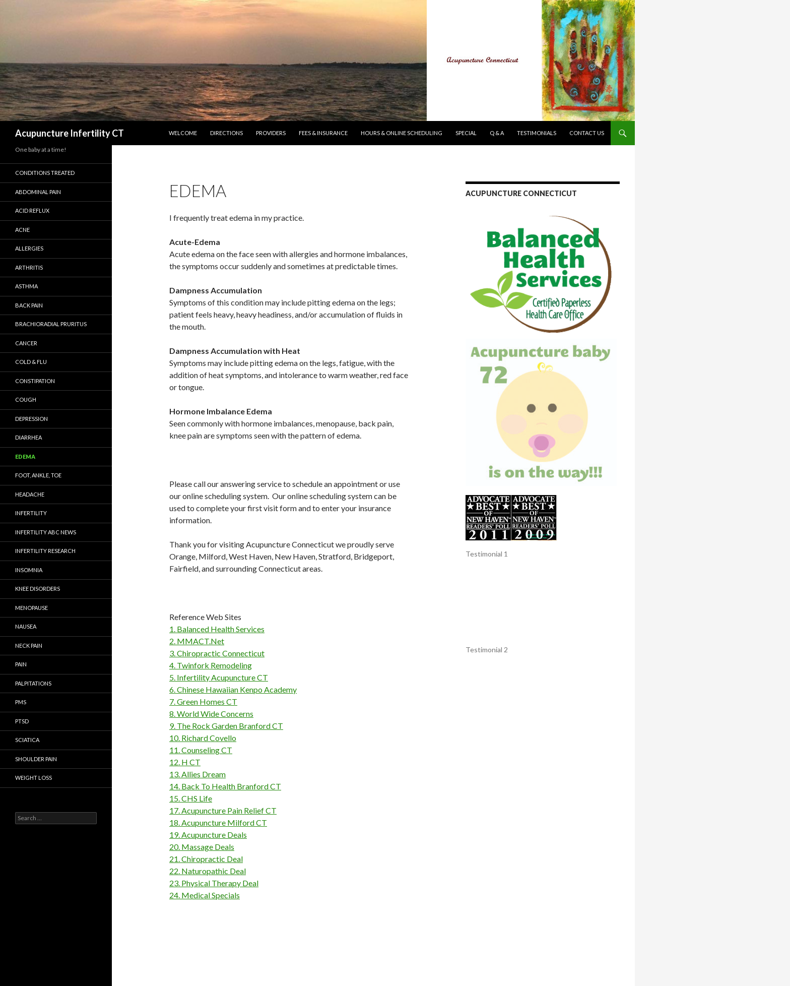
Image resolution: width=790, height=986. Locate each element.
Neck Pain (28, 645)
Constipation (35, 381)
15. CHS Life (190, 798)
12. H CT (185, 762)
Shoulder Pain (36, 759)
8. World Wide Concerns (211, 713)
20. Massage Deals (201, 846)
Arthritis (29, 267)
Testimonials (536, 133)
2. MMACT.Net (196, 641)
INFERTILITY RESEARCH (45, 550)
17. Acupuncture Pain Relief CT (223, 810)
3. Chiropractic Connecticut (217, 653)
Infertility (31, 513)
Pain (21, 664)
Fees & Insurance (323, 133)
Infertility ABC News (45, 532)
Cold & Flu (31, 361)
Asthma (26, 286)
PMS (20, 702)
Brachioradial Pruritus (51, 324)
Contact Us (586, 133)
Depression (31, 418)
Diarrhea (28, 437)
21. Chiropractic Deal (206, 859)
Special (466, 133)
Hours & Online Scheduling (401, 133)
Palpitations (33, 683)
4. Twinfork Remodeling (210, 665)
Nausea (25, 626)
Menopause (31, 607)
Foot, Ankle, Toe (38, 475)
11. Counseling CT (200, 750)
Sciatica (27, 739)
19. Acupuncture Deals (208, 834)
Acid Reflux (32, 210)
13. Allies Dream (197, 774)
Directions (226, 133)
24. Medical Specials (204, 895)
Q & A (497, 133)
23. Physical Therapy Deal (213, 883)
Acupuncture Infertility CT (69, 133)
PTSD (22, 721)
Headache (29, 494)
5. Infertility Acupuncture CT (218, 677)
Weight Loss (33, 777)
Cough (25, 399)
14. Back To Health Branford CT (225, 786)
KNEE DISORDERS (37, 588)
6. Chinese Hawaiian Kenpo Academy (233, 689)
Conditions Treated (45, 172)
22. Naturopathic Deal (207, 871)
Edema (25, 456)
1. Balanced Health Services (217, 629)
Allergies (29, 248)
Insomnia (28, 570)
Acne (22, 229)
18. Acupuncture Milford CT (218, 822)
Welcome (183, 133)
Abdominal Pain (38, 192)
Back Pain (29, 305)
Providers (271, 133)
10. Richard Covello (202, 738)
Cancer (26, 343)
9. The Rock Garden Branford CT (226, 725)
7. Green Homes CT (203, 701)
